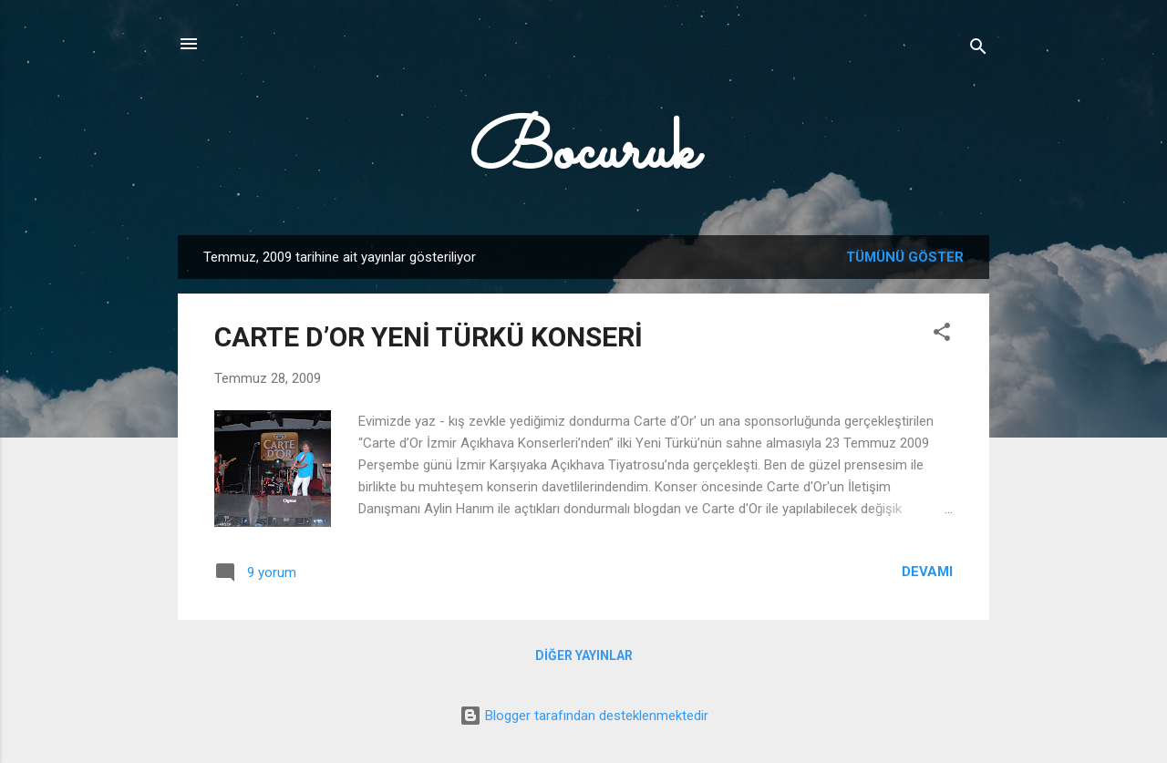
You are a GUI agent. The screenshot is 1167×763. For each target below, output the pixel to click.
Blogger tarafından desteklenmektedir (584, 715)
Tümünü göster (905, 257)
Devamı (927, 571)
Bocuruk (583, 153)
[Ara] (978, 49)
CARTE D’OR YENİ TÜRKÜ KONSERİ (428, 337)
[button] (942, 335)
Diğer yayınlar (584, 655)
